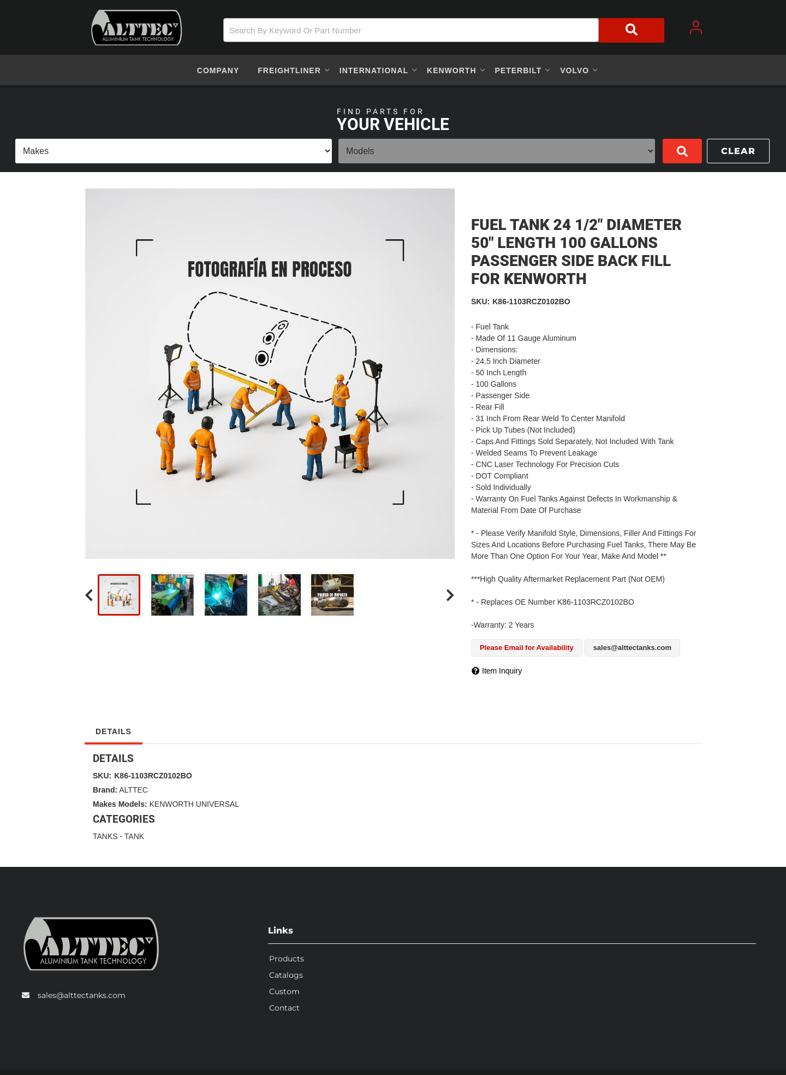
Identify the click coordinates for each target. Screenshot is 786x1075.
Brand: (105, 789)
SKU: (480, 301)
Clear (738, 151)
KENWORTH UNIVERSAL (194, 804)
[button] (443, 30)
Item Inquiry (502, 670)
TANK (134, 836)
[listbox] (173, 151)
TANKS (105, 836)
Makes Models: (120, 804)
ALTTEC (133, 789)
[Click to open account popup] (696, 27)
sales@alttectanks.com (82, 995)
